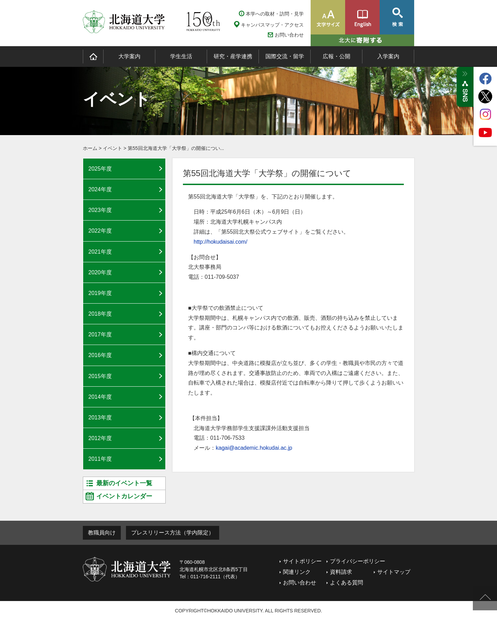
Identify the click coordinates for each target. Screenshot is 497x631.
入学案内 (388, 56)
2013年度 (100, 417)
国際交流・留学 (284, 56)
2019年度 (100, 293)
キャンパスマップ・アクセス (272, 25)
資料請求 (341, 572)
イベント (112, 148)
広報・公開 (336, 56)
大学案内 (129, 56)
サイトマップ (393, 572)
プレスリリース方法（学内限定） (172, 533)
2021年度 (100, 252)
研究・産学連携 (233, 56)
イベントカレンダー (124, 496)
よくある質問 (346, 583)
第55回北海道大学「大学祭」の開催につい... (176, 148)
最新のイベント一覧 (124, 483)
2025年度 (100, 169)
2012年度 (100, 438)
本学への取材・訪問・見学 (275, 14)
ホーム (90, 148)
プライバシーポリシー (357, 561)
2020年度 (100, 272)
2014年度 (100, 397)
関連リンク (297, 572)
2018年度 (100, 314)
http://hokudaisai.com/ (220, 242)
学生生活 (181, 56)
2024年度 (100, 189)
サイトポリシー (302, 561)
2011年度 (100, 459)
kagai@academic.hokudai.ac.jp (254, 448)
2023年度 (100, 210)
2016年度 (100, 355)
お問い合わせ (289, 35)
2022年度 (100, 231)
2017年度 (100, 334)
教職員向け (102, 533)
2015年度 (100, 376)
